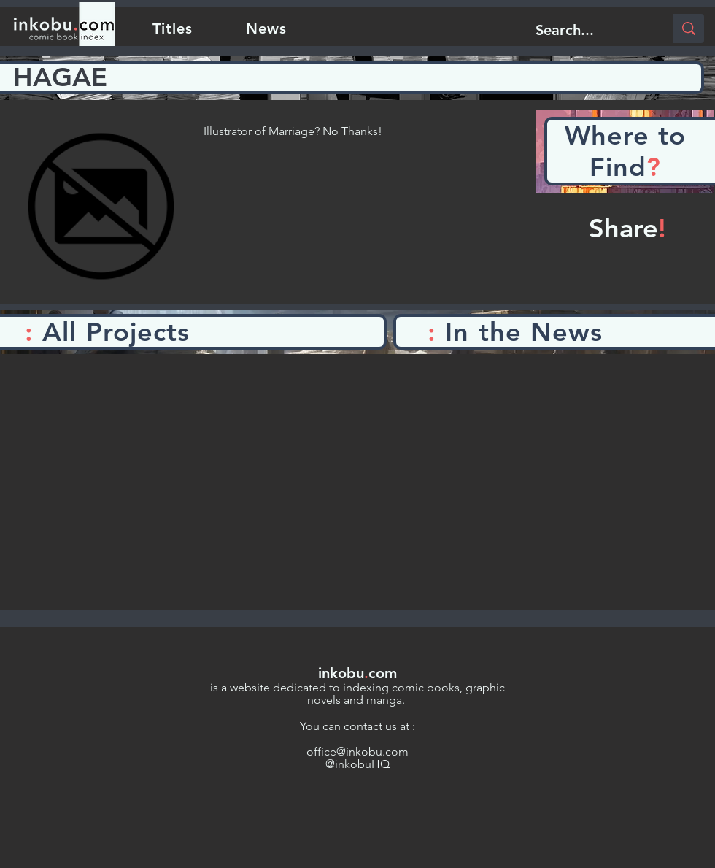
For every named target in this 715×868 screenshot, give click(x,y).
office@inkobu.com (357, 751)
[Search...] (589, 30)
